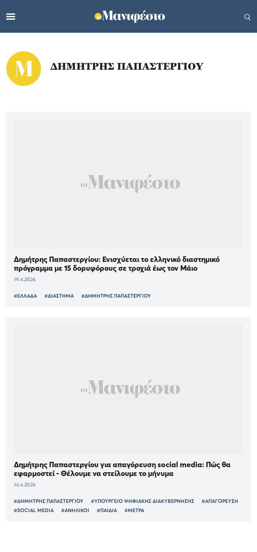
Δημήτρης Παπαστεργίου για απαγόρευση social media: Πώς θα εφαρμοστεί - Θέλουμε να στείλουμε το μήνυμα (122, 469)
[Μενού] (10, 16)
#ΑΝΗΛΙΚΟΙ (75, 510)
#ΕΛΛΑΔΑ (25, 296)
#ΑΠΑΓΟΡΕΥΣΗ (220, 501)
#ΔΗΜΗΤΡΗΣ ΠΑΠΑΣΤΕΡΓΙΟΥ (116, 296)
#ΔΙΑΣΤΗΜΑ (59, 296)
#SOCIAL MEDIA (34, 510)
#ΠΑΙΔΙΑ (107, 510)
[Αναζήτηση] (247, 16)
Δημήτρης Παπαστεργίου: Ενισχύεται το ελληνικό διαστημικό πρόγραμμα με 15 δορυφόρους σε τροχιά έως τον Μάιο (117, 263)
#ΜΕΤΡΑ (134, 510)
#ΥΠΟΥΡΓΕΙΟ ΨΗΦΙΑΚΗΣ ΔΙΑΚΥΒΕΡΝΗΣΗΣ (142, 501)
